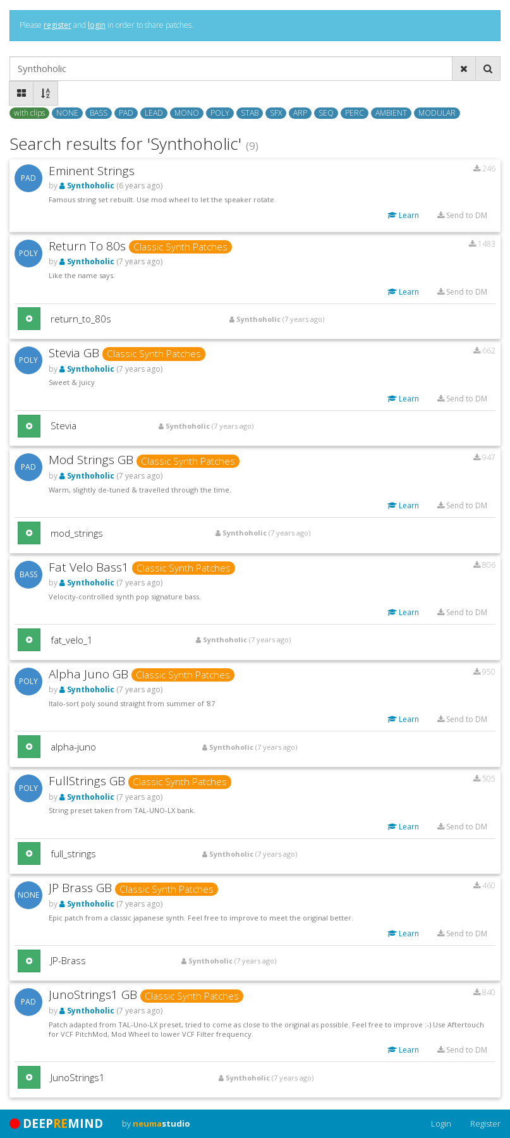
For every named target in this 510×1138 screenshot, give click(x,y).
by (156, 1123)
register (57, 25)
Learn (403, 215)
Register (485, 1123)
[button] (29, 318)
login (97, 25)
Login (441, 1123)
